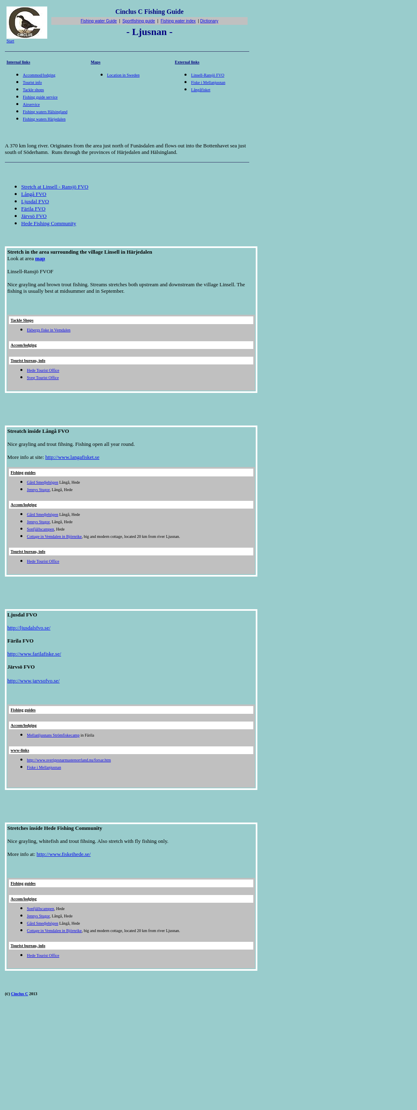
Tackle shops (33, 90)
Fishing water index (177, 21)
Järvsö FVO (33, 216)
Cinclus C (19, 994)
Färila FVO (33, 209)
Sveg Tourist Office (43, 377)
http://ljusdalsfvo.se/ (28, 628)
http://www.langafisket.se (72, 457)
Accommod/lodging (39, 75)
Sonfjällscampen (40, 529)
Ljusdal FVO (35, 201)
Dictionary (209, 21)
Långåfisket (200, 90)
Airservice (31, 104)
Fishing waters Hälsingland (45, 112)
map (40, 258)
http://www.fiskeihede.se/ (64, 854)
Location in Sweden (123, 75)
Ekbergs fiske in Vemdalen (48, 330)
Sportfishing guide (139, 21)
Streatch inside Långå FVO (38, 431)
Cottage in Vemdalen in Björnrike (54, 536)
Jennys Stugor (38, 489)
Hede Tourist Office (43, 370)
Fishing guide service (40, 97)
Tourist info (32, 82)
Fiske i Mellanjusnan (208, 82)
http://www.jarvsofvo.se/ (33, 681)
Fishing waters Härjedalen (44, 119)
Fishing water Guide (99, 21)
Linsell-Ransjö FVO (207, 75)
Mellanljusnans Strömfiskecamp (53, 735)
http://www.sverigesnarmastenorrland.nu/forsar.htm (69, 760)
